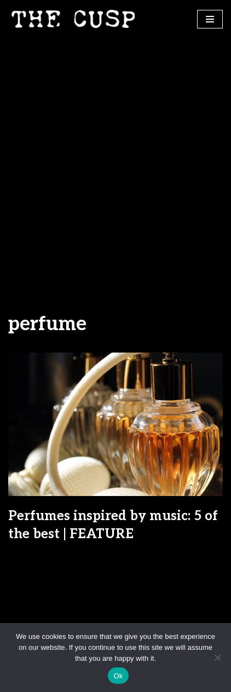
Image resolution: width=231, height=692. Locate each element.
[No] (217, 657)
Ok (118, 676)
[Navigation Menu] (210, 19)
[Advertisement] (115, 158)
